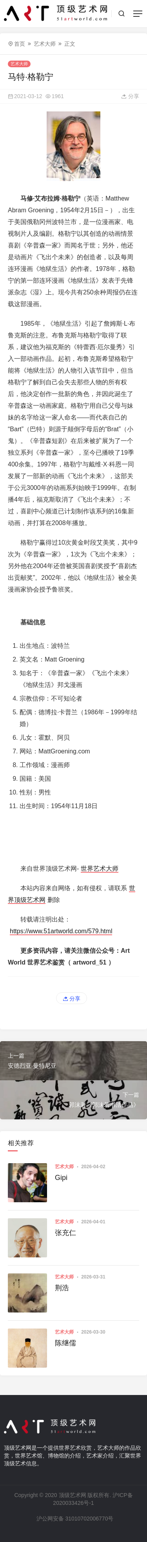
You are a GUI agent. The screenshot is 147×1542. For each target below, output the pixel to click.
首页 (19, 44)
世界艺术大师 (99, 868)
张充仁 (65, 1233)
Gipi (61, 1178)
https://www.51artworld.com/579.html (61, 931)
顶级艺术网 (72, 1495)
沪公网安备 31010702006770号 (74, 1518)
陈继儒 (65, 1343)
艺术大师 (45, 44)
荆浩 (62, 1288)
